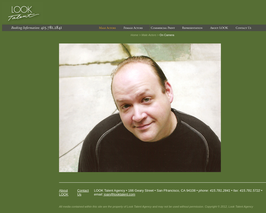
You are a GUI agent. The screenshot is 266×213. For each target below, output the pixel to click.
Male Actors (149, 35)
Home (134, 35)
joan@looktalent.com (119, 194)
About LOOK (63, 192)
